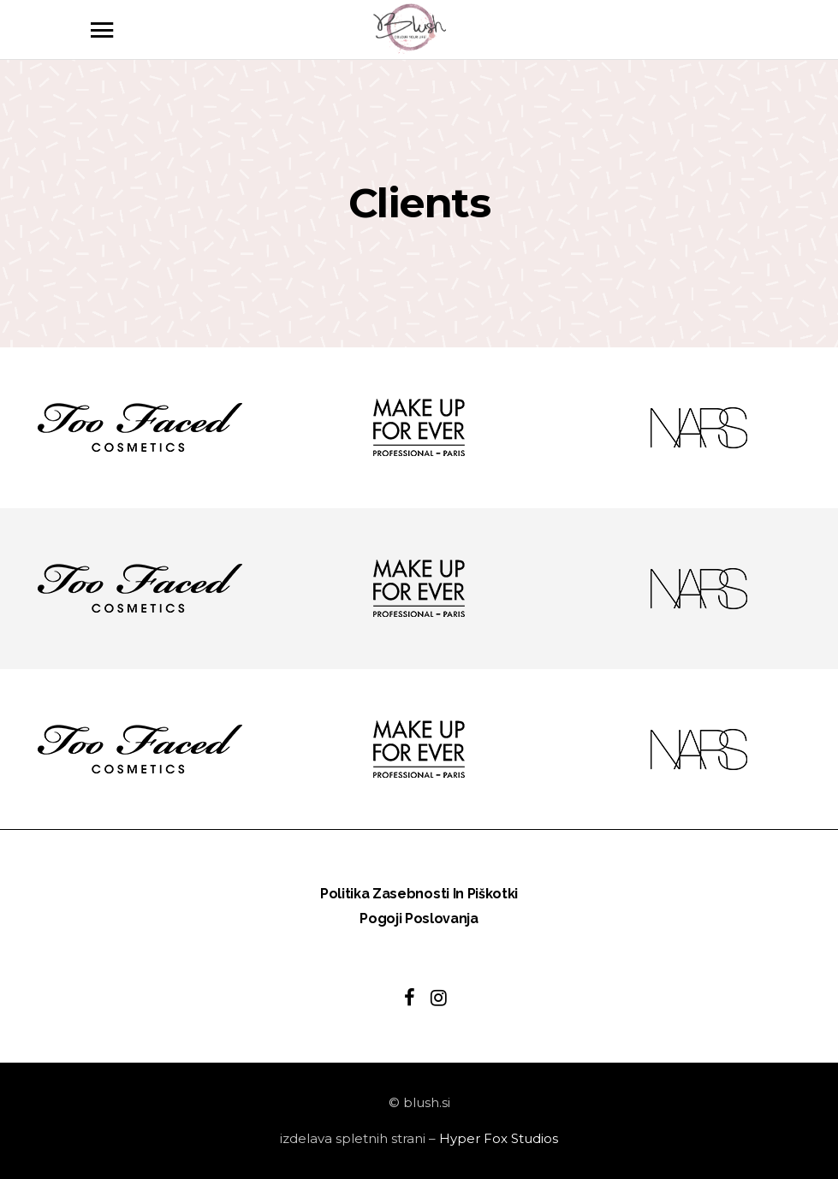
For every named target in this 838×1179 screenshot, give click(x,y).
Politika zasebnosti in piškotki (419, 894)
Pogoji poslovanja (419, 918)
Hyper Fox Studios (498, 1138)
